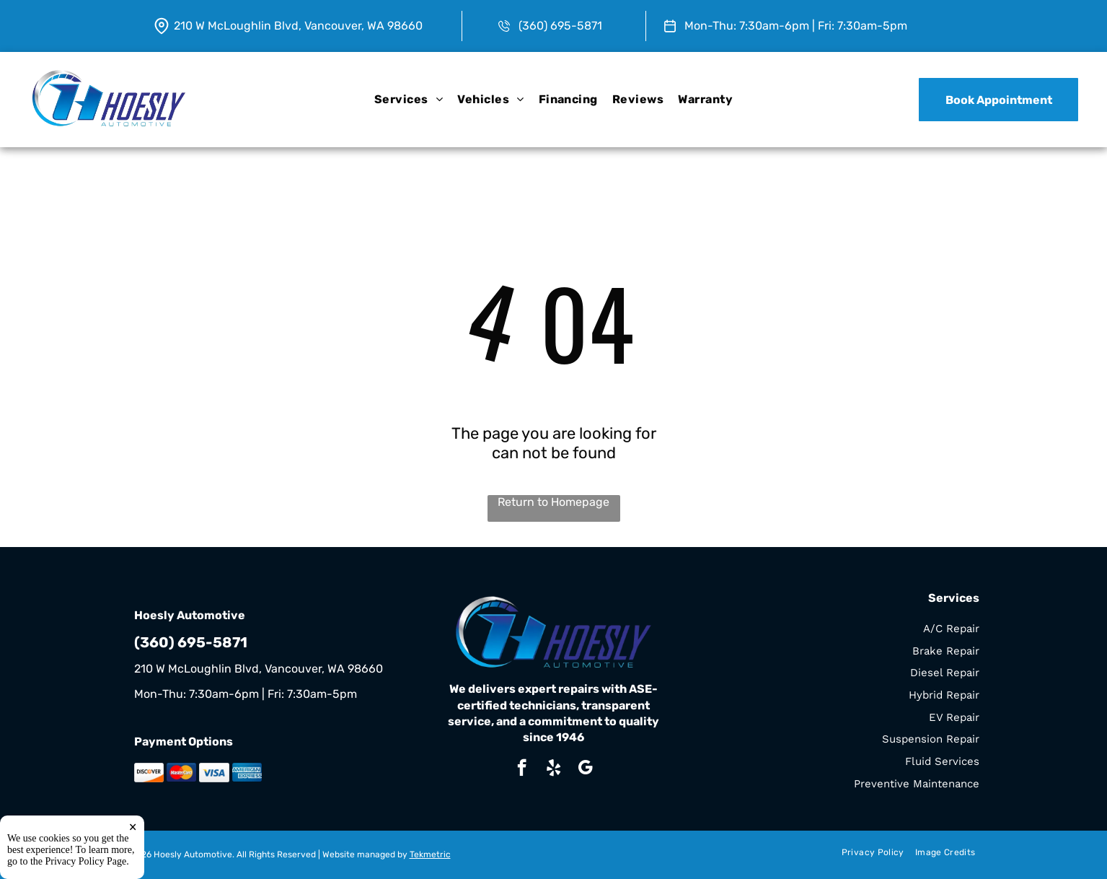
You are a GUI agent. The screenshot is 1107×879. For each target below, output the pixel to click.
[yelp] (553, 769)
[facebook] (521, 769)
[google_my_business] (585, 769)
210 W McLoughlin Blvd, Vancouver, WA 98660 (298, 25)
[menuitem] (408, 99)
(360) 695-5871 (560, 25)
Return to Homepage (553, 502)
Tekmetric (430, 854)
